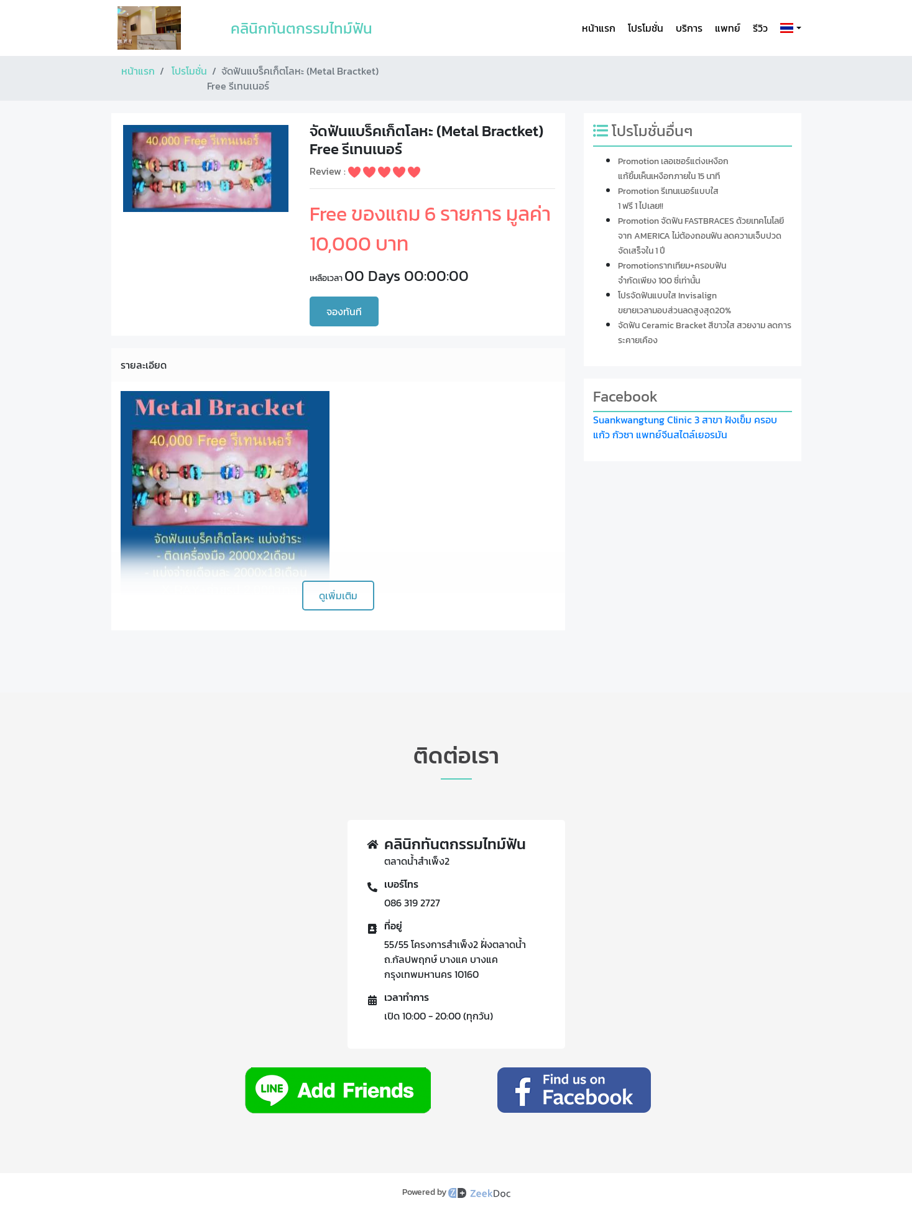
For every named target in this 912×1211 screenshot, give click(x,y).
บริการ (689, 28)
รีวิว (760, 28)
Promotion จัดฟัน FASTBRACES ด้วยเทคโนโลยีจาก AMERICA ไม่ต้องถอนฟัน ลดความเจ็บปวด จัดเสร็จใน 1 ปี (701, 235)
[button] (788, 28)
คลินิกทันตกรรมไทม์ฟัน (301, 28)
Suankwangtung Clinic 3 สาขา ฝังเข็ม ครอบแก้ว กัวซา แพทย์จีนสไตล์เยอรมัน (685, 427)
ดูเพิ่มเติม (338, 595)
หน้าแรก (598, 28)
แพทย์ (727, 28)
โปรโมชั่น (645, 28)
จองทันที (344, 311)
